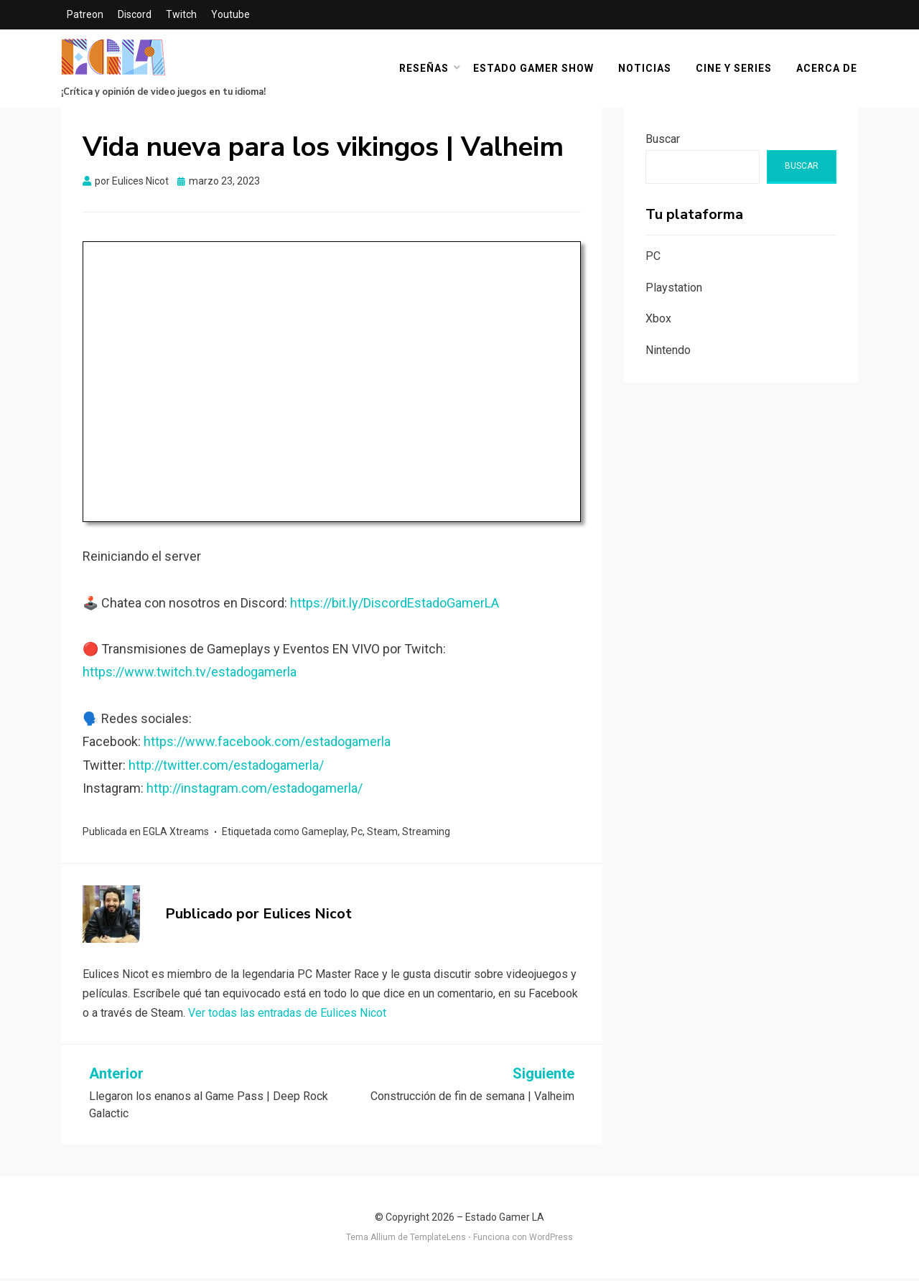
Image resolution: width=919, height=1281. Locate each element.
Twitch (181, 14)
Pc (357, 834)
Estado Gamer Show (534, 69)
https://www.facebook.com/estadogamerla (267, 744)
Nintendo (668, 353)
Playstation (673, 290)
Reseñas (424, 69)
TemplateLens (438, 1240)
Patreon (85, 14)
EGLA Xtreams (176, 834)
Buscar (662, 142)
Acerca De (827, 69)
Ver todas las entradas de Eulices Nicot (287, 1016)
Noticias (645, 69)
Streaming (426, 834)
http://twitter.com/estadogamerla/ (226, 767)
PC (653, 258)
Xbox (658, 321)
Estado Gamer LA (504, 1220)
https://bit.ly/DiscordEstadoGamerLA (394, 604)
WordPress (551, 1240)
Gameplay (324, 834)
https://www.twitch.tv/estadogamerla (190, 674)
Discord (134, 14)
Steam (382, 834)
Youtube (230, 14)
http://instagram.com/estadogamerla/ (254, 790)
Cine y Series (734, 69)
